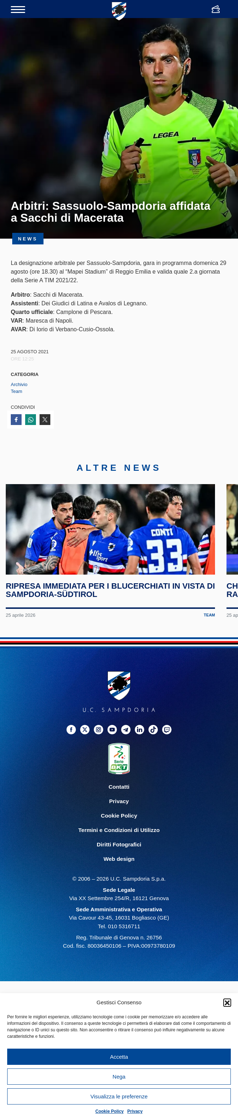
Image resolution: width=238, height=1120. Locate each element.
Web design (119, 878)
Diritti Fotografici (119, 864)
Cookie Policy (109, 1111)
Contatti (119, 806)
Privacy (135, 1111)
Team (16, 391)
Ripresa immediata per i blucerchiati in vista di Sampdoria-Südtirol (107, 610)
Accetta (119, 1057)
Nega (119, 1076)
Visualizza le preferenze (119, 1096)
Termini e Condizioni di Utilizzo (119, 849)
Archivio (19, 384)
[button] (227, 1002)
